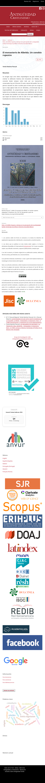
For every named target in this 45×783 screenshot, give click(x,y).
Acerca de (34, 26)
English (5, 458)
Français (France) (7, 471)
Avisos (32, 30)
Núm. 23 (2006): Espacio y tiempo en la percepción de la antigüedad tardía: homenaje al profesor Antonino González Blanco (21, 42)
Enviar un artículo (9, 690)
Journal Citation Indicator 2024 (14, 412)
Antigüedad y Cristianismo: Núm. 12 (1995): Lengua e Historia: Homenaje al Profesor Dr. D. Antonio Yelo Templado (24, 327)
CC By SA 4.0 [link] (27, 246)
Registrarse (36, 1)
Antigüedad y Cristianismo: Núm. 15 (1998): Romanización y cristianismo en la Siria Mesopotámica (23, 321)
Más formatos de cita (8, 217)
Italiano (5, 463)
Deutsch (5, 469)
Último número (16, 26)
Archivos (26, 26)
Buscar (30, 34)
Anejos (38, 30)
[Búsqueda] (19, 34)
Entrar (42, 1)
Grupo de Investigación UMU (22, 337)
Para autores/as (7, 680)
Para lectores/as (7, 677)
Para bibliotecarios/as (8, 682)
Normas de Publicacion (11, 30)
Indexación (24, 30)
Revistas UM (27, 1)
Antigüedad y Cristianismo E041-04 (22, 339)
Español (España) (7, 461)
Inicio (8, 26)
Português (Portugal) (9, 466)
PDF (40, 59)
